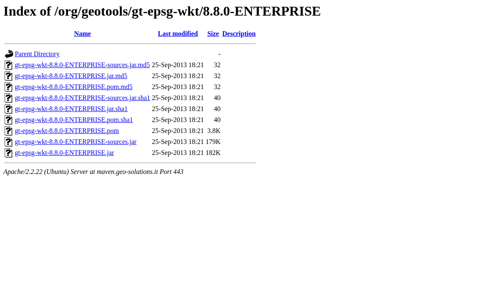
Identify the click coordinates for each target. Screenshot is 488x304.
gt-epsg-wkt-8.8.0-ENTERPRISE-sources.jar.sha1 (82, 97)
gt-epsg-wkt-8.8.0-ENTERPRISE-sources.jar (75, 141)
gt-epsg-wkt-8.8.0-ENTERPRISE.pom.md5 (74, 86)
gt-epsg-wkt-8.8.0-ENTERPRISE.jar (64, 152)
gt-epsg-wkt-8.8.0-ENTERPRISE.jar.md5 (71, 75)
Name (82, 33)
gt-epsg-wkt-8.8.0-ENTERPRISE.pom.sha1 (74, 119)
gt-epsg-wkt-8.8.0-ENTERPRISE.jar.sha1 (71, 108)
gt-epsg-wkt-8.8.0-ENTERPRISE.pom (67, 130)
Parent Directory (37, 53)
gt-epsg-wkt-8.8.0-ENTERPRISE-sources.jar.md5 (82, 64)
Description (239, 33)
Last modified (178, 33)
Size (213, 33)
